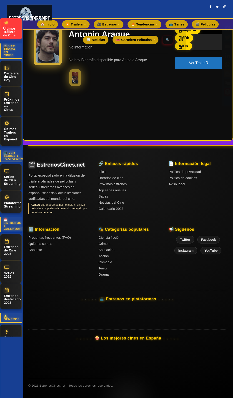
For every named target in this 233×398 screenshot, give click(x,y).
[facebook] (210, 6)
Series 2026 (9, 271)
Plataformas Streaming (13, 201)
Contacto (35, 250)
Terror (102, 268)
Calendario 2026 (110, 208)
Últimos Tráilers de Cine (9, 29)
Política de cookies (183, 178)
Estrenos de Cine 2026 (11, 247)
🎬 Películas (205, 24)
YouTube (211, 250)
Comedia (105, 262)
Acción (9, 334)
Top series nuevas (112, 190)
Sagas (103, 196)
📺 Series (176, 24)
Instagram (185, 250)
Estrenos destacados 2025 (13, 296)
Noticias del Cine (111, 202)
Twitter (185, 239)
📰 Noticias (95, 40)
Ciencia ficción (109, 237)
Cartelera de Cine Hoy (11, 74)
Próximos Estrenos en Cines (11, 102)
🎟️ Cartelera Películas (135, 40)
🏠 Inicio (47, 24)
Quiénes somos (40, 244)
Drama (103, 274)
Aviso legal (177, 184)
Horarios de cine (110, 178)
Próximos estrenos (112, 184)
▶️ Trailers (75, 24)
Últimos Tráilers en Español (10, 131)
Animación (106, 250)
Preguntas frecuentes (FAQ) (49, 237)
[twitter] (217, 6)
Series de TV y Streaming (12, 177)
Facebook (208, 239)
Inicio (102, 172)
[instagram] (224, 6)
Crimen (103, 244)
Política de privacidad (185, 172)
